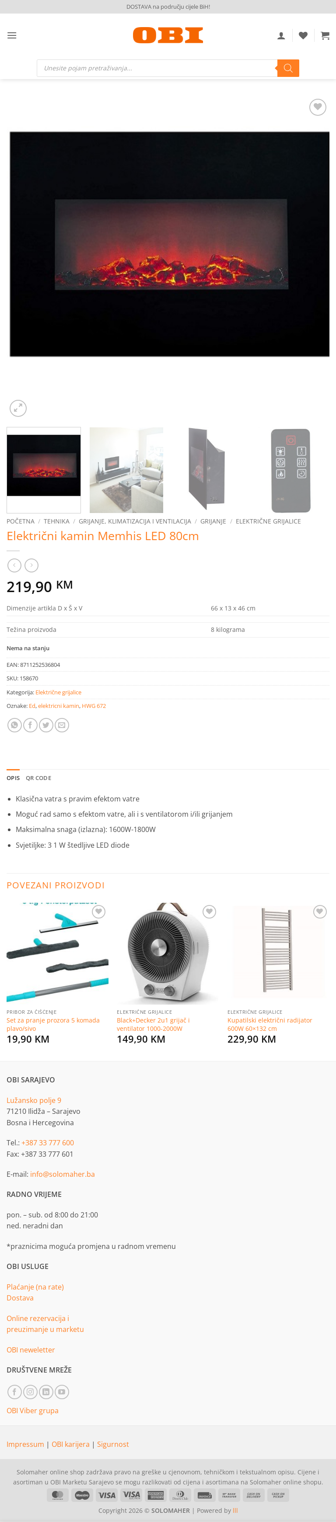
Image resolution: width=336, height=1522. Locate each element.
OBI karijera (71, 1444)
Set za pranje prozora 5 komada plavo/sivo (53, 1024)
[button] (12, 35)
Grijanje (213, 521)
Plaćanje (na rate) (35, 1287)
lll (235, 1510)
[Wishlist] (303, 35)
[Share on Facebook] (30, 725)
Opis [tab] (13, 778)
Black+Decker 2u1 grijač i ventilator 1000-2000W (153, 1024)
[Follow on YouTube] (62, 1392)
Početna (21, 521)
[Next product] (14, 565)
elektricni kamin (58, 706)
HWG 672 (94, 706)
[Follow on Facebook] (14, 1392)
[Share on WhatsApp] (14, 725)
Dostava (20, 1298)
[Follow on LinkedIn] (46, 1392)
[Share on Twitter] (46, 725)
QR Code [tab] (38, 778)
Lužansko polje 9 (34, 1100)
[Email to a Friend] (62, 725)
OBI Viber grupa (33, 1410)
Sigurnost (113, 1444)
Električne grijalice (268, 521)
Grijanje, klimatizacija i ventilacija (135, 521)
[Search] (288, 68)
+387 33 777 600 (47, 1143)
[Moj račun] (281, 35)
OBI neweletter (31, 1350)
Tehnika (57, 521)
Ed (32, 706)
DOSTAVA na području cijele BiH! (168, 6)
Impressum (26, 1444)
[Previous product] (31, 565)
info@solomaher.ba (62, 1174)
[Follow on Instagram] (30, 1392)
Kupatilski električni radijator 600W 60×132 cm (270, 1024)
